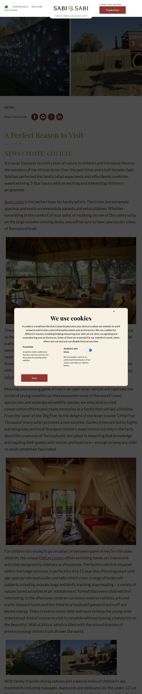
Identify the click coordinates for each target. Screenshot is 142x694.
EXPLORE (37, 7)
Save (34, 378)
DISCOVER (10, 10)
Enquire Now (112, 10)
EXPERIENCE (20, 7)
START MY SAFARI (110, 5)
